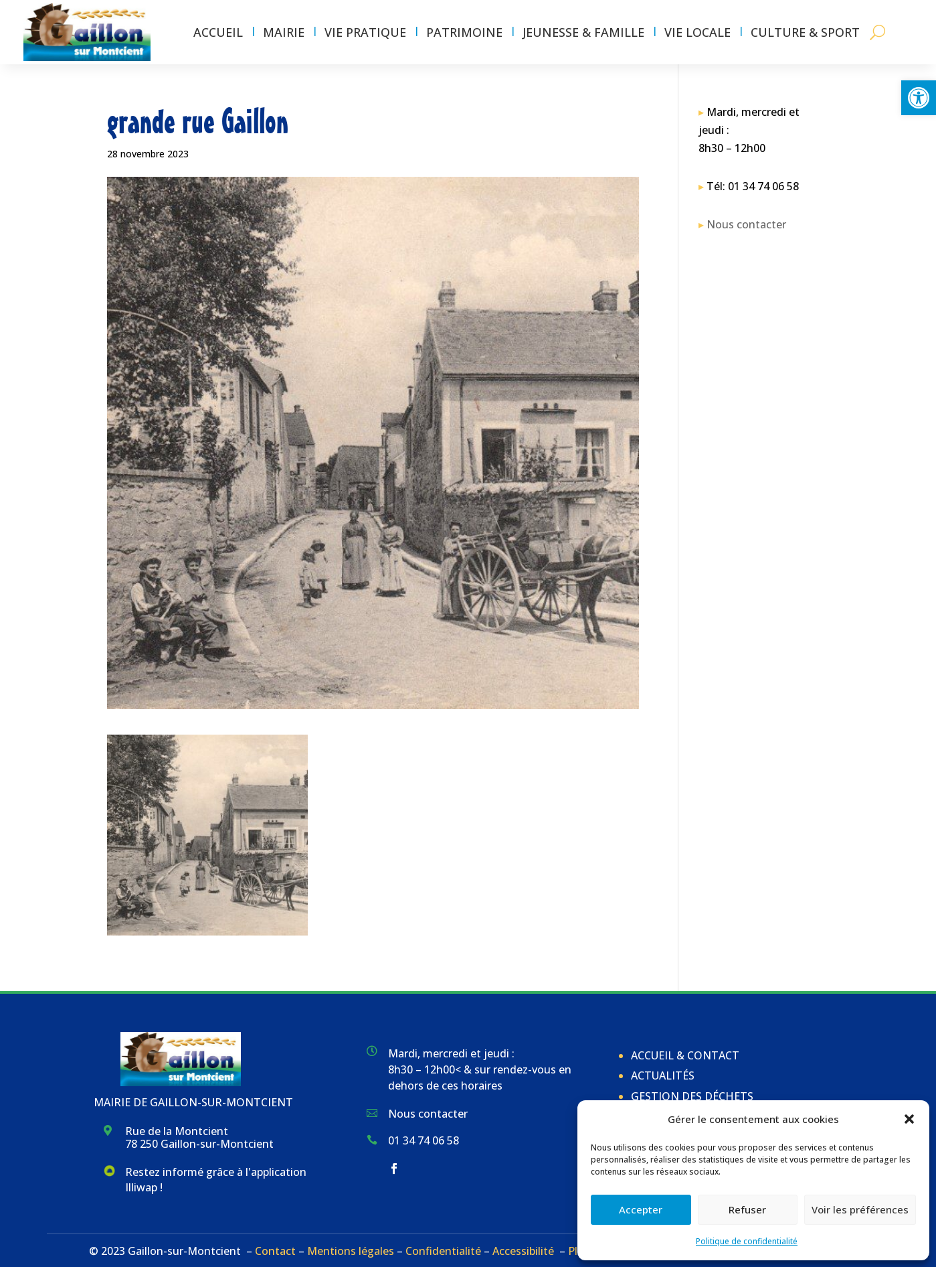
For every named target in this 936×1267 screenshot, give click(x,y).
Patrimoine (464, 32)
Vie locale (697, 32)
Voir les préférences (860, 1209)
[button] (918, 97)
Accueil (218, 32)
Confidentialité (443, 1251)
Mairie (283, 32)
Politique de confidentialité (747, 1241)
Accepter (640, 1209)
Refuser (747, 1209)
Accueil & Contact (685, 1055)
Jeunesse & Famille (583, 32)
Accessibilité (523, 1251)
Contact (275, 1251)
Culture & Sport (805, 32)
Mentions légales (350, 1251)
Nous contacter (746, 224)
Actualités (662, 1075)
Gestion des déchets (692, 1096)
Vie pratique (365, 32)
